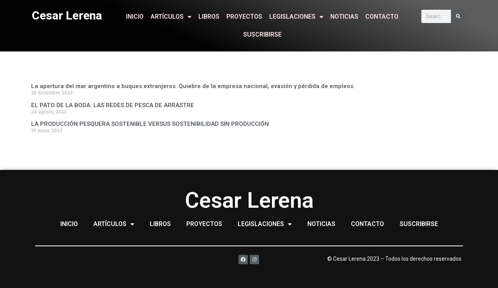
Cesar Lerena (67, 15)
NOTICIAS (344, 16)
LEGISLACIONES (296, 17)
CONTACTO (381, 16)
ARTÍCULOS (171, 17)
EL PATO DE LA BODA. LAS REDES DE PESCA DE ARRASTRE (112, 105)
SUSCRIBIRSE (262, 34)
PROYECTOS (244, 16)
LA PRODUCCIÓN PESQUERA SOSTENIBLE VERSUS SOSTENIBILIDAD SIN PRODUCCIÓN (150, 123)
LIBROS (208, 16)
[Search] (458, 16)
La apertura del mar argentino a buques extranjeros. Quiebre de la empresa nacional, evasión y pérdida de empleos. (193, 86)
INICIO (135, 16)
